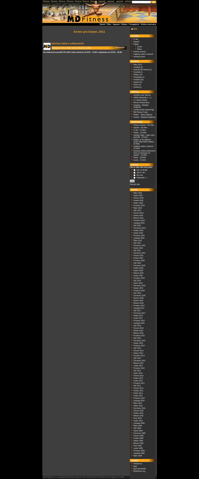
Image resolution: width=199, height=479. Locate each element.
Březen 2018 (138, 303)
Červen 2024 (138, 213)
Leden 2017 (138, 318)
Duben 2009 (138, 441)
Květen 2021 (138, 258)
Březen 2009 (138, 443)
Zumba (136, 87)
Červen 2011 (138, 388)
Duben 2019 (138, 288)
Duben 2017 (138, 316)
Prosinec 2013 (139, 356)
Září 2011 (137, 386)
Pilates (124, 24)
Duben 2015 (138, 343)
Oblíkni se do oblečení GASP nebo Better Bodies (143, 141)
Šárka (139, 49)
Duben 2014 (138, 353)
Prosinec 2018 (139, 291)
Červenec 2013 (139, 361)
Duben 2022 (138, 248)
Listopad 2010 (139, 401)
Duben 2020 (138, 271)
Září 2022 (137, 243)
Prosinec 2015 (139, 336)
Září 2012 (137, 371)
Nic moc (140, 175)
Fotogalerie (134, 24)
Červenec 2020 (139, 266)
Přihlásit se (137, 464)
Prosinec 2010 (139, 398)
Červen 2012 (138, 376)
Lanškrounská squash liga (143, 110)
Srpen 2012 (138, 373)
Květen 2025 (138, 200)
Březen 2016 (138, 333)
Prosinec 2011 (139, 383)
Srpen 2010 (138, 406)
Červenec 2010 (139, 408)
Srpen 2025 (138, 195)
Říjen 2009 (137, 426)
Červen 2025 (138, 198)
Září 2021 (137, 251)
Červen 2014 (138, 351)
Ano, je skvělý (141, 170)
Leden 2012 (138, 381)
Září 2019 (137, 281)
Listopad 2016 (139, 323)
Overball (136, 72)
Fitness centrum (139, 52)
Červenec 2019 (139, 286)
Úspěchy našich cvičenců (143, 54)
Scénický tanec (139, 57)
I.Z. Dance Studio (140, 100)
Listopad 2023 (139, 223)
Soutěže (136, 80)
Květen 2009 (138, 438)
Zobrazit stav (135, 184)
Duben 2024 (138, 215)
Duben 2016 (138, 331)
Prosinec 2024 (139, 205)
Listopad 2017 (139, 308)
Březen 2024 (138, 218)
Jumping (136, 67)
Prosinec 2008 (139, 451)
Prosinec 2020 (139, 261)
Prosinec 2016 (139, 321)
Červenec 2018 (139, 296)
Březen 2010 (138, 416)
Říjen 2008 (137, 456)
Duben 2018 (138, 301)
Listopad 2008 (139, 453)
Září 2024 (137, 210)
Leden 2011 (138, 396)
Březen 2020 (138, 273)
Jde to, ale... (141, 172)
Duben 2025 (138, 203)
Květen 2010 (138, 413)
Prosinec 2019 (139, 278)
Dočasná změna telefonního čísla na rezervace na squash (144, 153)
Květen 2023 (138, 230)
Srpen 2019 (138, 283)
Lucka (139, 47)
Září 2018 (137, 293)
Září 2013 (137, 358)
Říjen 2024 (137, 208)
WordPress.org (139, 471)
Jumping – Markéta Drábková (140, 106)
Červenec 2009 (139, 433)
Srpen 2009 (138, 431)
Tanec (135, 85)
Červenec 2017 (139, 313)
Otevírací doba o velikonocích (68, 43)
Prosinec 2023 (139, 220)
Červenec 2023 (139, 228)
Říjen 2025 (137, 193)
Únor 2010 (137, 418)
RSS (135, 29)
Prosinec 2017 (139, 306)
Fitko (109, 24)
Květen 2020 (138, 268)
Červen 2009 (138, 436)
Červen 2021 (138, 256)
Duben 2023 (138, 233)
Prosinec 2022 (139, 235)
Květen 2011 (138, 391)
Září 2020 (137, 263)
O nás (135, 39)
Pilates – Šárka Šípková (142, 115)
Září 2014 (137, 348)
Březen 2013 (138, 363)
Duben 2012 (138, 378)
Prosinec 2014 (139, 346)
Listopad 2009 (139, 423)
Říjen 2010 (137, 403)
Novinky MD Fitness (141, 70)
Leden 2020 (138, 276)
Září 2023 (137, 225)
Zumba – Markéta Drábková (144, 117)
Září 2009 (137, 428)
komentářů (139, 469)
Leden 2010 (138, 421)
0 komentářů (120, 47)
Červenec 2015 (139, 341)
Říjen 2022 (137, 240)
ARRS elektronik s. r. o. (142, 98)
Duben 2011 (138, 393)
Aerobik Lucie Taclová (142, 95)
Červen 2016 (138, 328)
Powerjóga (137, 77)
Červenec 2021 (139, 253)
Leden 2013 (138, 366)
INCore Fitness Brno (141, 103)
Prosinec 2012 (139, 368)
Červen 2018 (138, 298)
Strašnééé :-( (142, 178)
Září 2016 (137, 326)
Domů (102, 24)
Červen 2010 (138, 411)
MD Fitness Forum (140, 112)
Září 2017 (137, 311)
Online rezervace (148, 24)
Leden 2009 (138, 448)
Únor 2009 (137, 446)
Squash (116, 24)
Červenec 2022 (139, 246)
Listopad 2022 (139, 238)
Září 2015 (137, 338)
